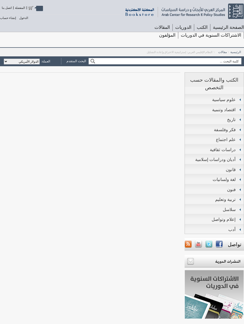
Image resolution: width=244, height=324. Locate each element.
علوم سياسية (224, 99)
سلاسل (229, 209)
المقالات (162, 27)
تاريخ (231, 119)
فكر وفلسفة (225, 129)
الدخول (23, 18)
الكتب (202, 27)
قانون (231, 169)
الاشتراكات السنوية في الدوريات (211, 35)
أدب (232, 229)
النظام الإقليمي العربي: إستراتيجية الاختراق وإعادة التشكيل (180, 52)
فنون (231, 189)
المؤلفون (167, 35)
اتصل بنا (7, 8)
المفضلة (20, 8)
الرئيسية (235, 52)
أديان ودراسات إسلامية (215, 159)
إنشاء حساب (8, 18)
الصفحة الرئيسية (228, 27)
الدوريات (183, 27)
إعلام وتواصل (224, 219)
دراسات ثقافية (223, 149)
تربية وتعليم (225, 199)
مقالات (222, 52)
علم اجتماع (226, 139)
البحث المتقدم (76, 61)
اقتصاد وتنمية (224, 109)
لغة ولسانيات (224, 179)
